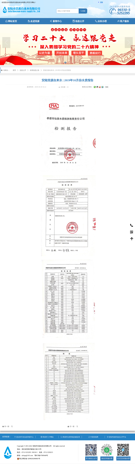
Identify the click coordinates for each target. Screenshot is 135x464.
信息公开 (23, 70)
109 (106, 87)
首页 (14, 70)
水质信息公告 (34, 70)
